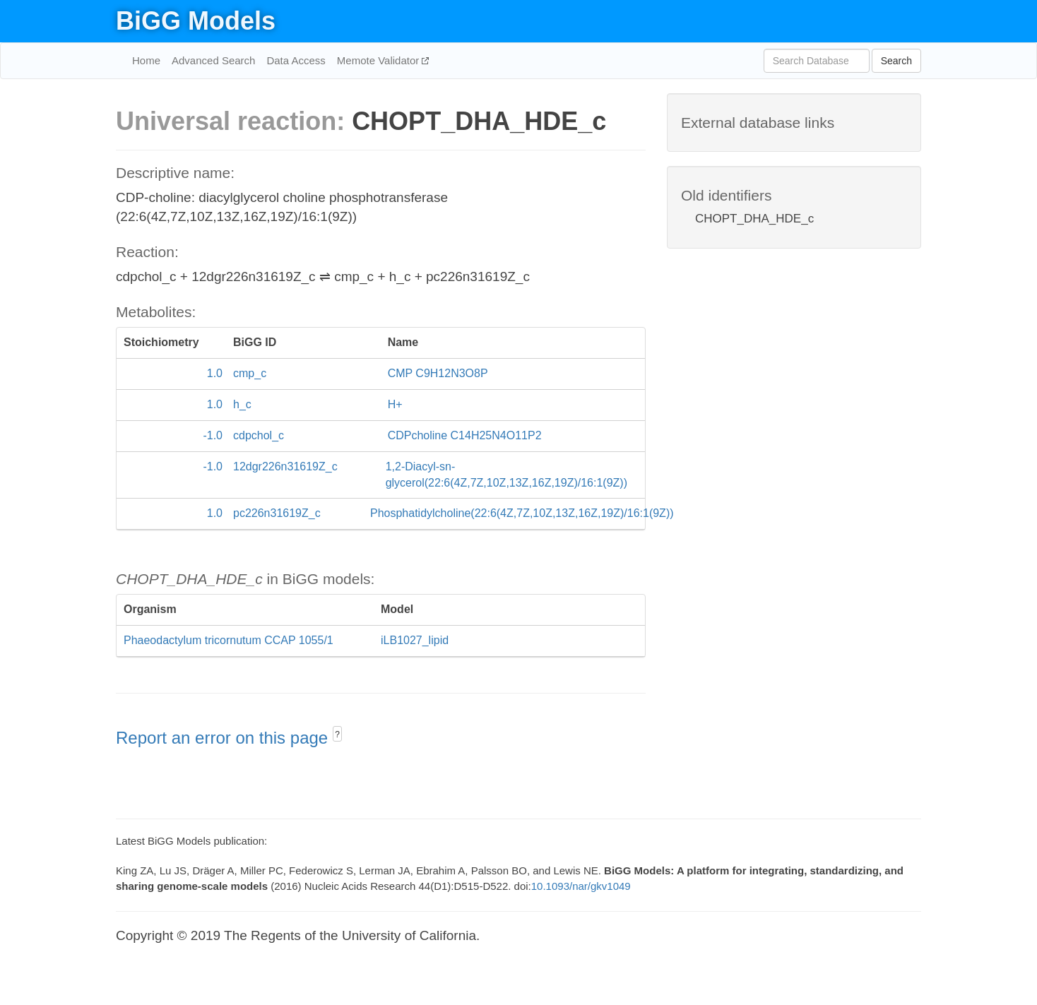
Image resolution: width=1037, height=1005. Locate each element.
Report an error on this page (224, 737)
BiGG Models (195, 20)
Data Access (295, 60)
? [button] (337, 734)
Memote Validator (379, 60)
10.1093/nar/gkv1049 (581, 886)
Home (146, 60)
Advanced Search (213, 60)
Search (896, 60)
